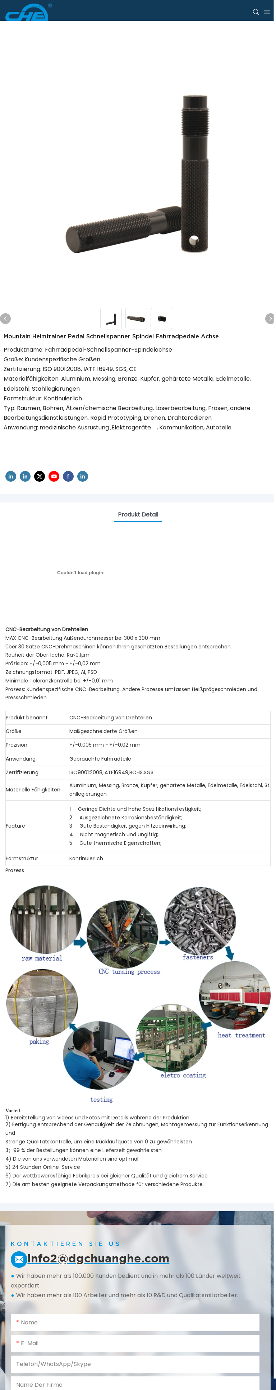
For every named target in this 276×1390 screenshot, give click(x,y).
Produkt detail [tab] (138, 514)
